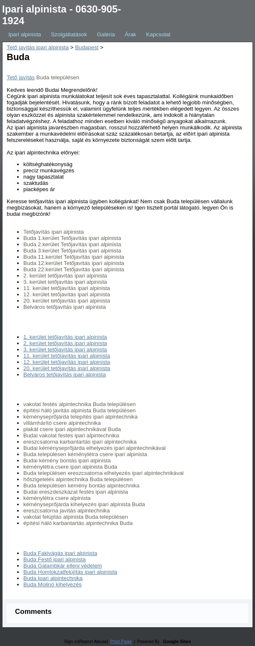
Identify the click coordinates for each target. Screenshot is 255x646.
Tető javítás (21, 77)
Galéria (106, 34)
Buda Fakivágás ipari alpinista (60, 553)
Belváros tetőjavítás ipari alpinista (64, 374)
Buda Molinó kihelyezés (52, 584)
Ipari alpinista (24, 34)
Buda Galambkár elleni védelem (62, 566)
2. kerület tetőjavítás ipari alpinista (65, 343)
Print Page (121, 641)
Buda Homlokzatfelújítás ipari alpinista (70, 572)
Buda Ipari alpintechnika (52, 578)
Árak (130, 34)
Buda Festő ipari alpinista (54, 559)
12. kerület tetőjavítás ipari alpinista (66, 362)
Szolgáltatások (69, 34)
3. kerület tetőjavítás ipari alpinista (65, 349)
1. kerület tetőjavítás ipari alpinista (65, 337)
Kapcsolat (158, 34)
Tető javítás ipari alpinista (38, 47)
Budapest (86, 47)
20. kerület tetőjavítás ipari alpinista (66, 368)
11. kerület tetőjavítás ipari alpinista (66, 356)
